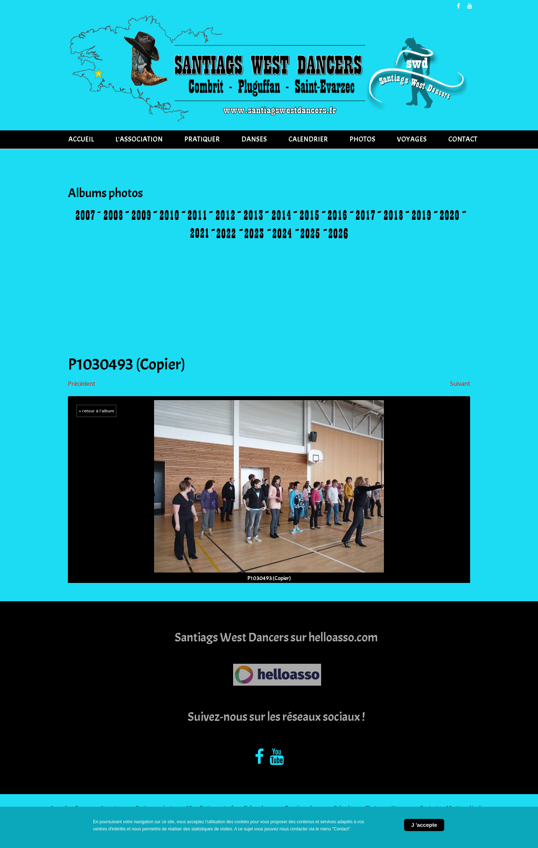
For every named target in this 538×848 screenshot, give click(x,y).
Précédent (81, 384)
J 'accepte (424, 825)
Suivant (460, 384)
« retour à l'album (96, 410)
